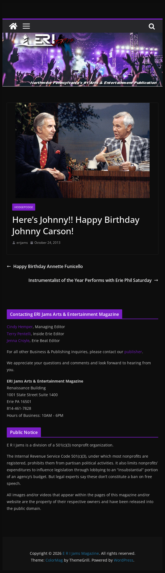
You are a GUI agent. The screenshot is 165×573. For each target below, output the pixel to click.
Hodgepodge (23, 207)
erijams (22, 242)
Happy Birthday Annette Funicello (45, 266)
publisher (133, 351)
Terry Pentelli (19, 333)
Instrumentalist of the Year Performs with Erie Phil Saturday (93, 280)
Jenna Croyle (18, 340)
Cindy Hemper (20, 326)
